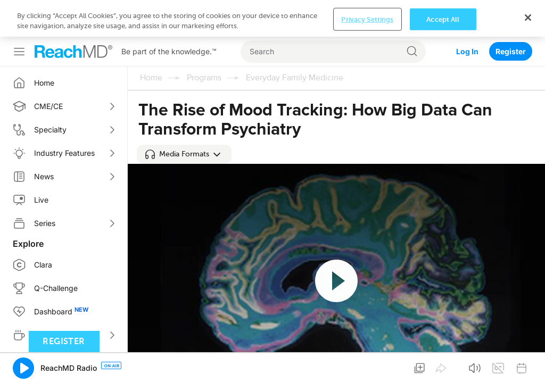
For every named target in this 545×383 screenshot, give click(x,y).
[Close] (528, 364)
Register (511, 14)
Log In (467, 14)
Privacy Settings (367, 366)
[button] (184, 154)
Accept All (442, 366)
